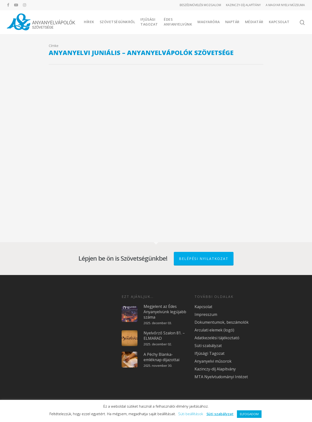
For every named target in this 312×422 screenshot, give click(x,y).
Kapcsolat (279, 21)
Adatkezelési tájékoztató (217, 337)
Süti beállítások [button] (190, 413)
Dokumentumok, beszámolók (222, 322)
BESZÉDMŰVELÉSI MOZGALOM (200, 5)
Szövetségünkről (117, 21)
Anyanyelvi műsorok (213, 361)
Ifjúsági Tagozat (149, 22)
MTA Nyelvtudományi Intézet (221, 376)
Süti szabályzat (208, 345)
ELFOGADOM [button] (249, 414)
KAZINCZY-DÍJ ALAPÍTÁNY (243, 5)
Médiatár (254, 21)
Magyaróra (208, 21)
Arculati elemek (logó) (214, 330)
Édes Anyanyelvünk (178, 22)
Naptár (232, 21)
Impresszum (206, 314)
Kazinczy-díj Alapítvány (215, 369)
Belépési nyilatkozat (203, 258)
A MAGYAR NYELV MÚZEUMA (285, 5)
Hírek (89, 21)
